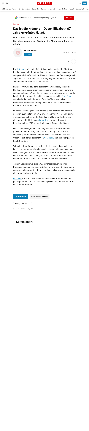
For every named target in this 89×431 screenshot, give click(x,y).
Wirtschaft (51, 9)
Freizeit (71, 9)
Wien (14, 9)
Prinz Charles (67, 96)
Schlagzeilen (6, 9)
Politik (43, 9)
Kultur (64, 9)
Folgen (28, 54)
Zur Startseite (20, 196)
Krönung (20, 69)
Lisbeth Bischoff (30, 50)
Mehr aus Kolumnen (39, 196)
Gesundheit (80, 9)
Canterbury (49, 137)
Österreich (35, 9)
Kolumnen (17, 24)
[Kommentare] (68, 61)
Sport (58, 9)
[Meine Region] (7, 3)
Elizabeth (17, 178)
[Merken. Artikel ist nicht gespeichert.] (73, 61)
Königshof (43, 120)
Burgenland (26, 9)
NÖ (19, 9)
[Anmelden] (80, 3)
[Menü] (3, 3)
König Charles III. (22, 203)
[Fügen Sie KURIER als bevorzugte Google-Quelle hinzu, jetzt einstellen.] (44, 17)
